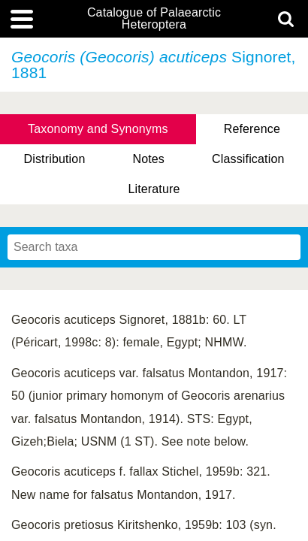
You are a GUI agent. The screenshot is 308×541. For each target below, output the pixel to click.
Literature (154, 189)
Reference (252, 128)
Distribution (54, 159)
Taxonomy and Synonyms (98, 128)
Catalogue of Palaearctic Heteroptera (154, 19)
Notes (148, 159)
